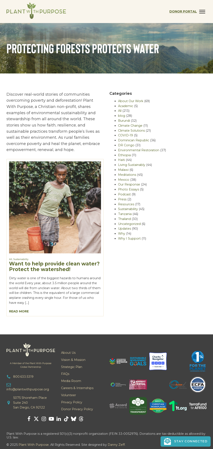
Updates (124, 229)
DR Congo (126, 145)
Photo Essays (128, 189)
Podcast (124, 194)
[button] (186, 441)
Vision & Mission (73, 360)
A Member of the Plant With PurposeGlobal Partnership (30, 365)
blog (121, 116)
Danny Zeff (116, 445)
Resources (126, 204)
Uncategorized (129, 224)
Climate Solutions (131, 131)
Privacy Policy (71, 402)
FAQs (65, 374)
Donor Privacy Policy (77, 409)
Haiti (121, 160)
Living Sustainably (131, 165)
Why (121, 233)
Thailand (124, 219)
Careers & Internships (77, 388)
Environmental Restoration (138, 150)
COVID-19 (125, 135)
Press (122, 199)
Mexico (123, 180)
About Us (68, 353)
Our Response (129, 184)
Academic (125, 106)
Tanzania (125, 214)
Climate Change (130, 126)
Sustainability (20, 259)
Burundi (124, 121)
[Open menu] (202, 11)
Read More (19, 311)
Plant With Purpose (34, 445)
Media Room (71, 381)
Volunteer (68, 395)
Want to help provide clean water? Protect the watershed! (54, 266)
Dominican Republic (133, 140)
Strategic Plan (71, 367)
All (10, 259)
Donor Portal (183, 11)
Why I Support (129, 238)
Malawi (123, 170)
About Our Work (130, 101)
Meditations (127, 175)
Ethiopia (124, 155)
